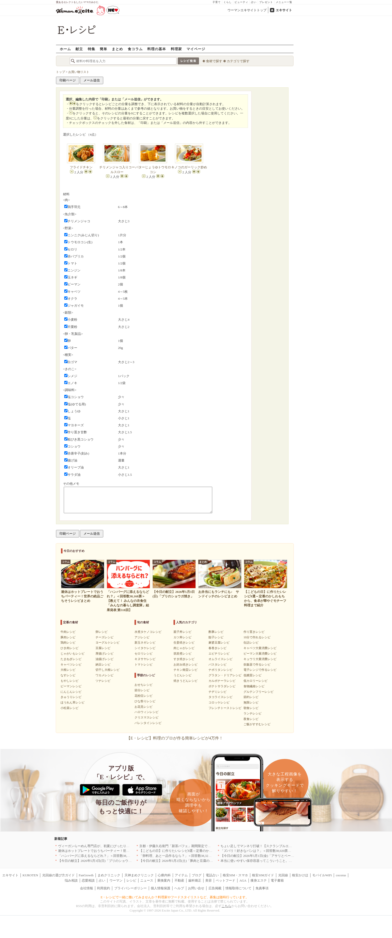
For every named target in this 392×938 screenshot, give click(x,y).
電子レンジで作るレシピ (260, 670)
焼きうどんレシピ (186, 681)
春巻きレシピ (217, 648)
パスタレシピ (217, 664)
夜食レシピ (251, 719)
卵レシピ (102, 632)
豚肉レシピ (68, 637)
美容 (208, 880)
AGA (243, 880)
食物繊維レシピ (254, 686)
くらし (228, 2)
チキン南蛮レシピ (186, 670)
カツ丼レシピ (183, 637)
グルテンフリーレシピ (259, 692)
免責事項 (262, 888)
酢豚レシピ (216, 632)
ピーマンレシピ (71, 686)
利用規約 (103, 888)
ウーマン (116, 880)
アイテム (181, 875)
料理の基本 (156, 48)
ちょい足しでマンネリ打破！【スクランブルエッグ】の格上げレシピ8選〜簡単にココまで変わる (291, 846)
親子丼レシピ (183, 632)
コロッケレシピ (219, 702)
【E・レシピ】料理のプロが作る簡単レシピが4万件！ (174, 738)
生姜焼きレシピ (184, 642)
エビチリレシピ (219, 653)
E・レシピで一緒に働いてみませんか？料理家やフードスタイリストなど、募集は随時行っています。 (175, 897)
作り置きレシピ (254, 632)
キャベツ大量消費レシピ (260, 648)
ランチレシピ (253, 713)
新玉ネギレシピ (145, 642)
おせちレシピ (143, 685)
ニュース (146, 880)
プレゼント (266, 2)
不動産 (179, 880)
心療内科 (164, 875)
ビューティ (241, 2)
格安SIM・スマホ (235, 875)
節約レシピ (251, 697)
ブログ (197, 875)
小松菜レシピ (69, 708)
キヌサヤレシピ (145, 659)
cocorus (341, 875)
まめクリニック (109, 875)
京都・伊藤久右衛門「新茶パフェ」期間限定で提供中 (178, 846)
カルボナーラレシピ (222, 681)
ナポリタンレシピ (220, 670)
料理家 (176, 48)
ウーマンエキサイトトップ (247, 10)
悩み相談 (71, 880)
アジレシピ (142, 637)
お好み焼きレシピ (186, 664)
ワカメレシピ (105, 675)
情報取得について (239, 888)
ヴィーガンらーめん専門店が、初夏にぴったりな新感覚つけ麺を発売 (108, 846)
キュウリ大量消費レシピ (260, 659)
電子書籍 (277, 880)
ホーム (65, 48)
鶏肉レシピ (68, 642)
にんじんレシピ (71, 692)
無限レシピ (251, 702)
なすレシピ (68, 675)
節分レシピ (142, 690)
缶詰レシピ (251, 642)
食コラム (135, 48)
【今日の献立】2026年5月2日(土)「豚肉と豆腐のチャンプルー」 (185, 861)
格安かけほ (300, 875)
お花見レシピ (143, 706)
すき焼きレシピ (184, 659)
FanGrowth (86, 875)
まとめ (117, 48)
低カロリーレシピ (256, 681)
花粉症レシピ (143, 696)
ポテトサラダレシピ (222, 686)
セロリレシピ (143, 653)
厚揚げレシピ (105, 653)
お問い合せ (196, 888)
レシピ (131, 880)
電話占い (212, 875)
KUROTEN (30, 875)
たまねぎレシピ (71, 659)
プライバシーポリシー (130, 888)
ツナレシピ (103, 681)
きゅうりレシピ (71, 697)
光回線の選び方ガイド (58, 875)
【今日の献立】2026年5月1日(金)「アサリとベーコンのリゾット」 (268, 856)
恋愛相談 (88, 880)
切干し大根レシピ (108, 670)
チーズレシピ (105, 637)
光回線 (283, 875)
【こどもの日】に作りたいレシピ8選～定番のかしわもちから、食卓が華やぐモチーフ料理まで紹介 (211, 851)
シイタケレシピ (145, 648)
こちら (226, 906)
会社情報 (86, 888)
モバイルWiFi (322, 875)
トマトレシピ (143, 664)
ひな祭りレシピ (145, 701)
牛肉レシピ (68, 632)
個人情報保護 (160, 888)
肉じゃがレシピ (184, 648)
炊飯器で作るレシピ (257, 664)
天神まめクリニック (139, 875)
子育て (216, 2)
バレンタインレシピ (148, 723)
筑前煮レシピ (183, 653)
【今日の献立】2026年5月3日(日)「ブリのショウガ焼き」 (100, 861)
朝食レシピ (251, 708)
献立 (79, 48)
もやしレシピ (69, 681)
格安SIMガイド (263, 875)
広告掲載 (215, 888)
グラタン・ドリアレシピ (225, 675)
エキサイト (284, 10)
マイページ (195, 48)
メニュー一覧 (284, 2)
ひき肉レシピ (69, 648)
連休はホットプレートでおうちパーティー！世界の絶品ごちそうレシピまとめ (115, 851)
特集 (91, 48)
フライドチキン (81, 167)
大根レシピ (68, 670)
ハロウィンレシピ (146, 712)
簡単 (103, 48)
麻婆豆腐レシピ (219, 642)
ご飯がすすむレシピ (257, 724)
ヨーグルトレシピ (108, 642)
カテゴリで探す (238, 61)
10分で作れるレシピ (257, 637)
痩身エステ (258, 880)
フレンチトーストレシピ (225, 708)
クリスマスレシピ (146, 717)
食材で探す (214, 61)
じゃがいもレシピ (72, 653)
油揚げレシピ (105, 659)
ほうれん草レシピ (72, 702)
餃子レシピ (216, 637)
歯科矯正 (194, 880)
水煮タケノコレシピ (148, 632)
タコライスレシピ (220, 697)
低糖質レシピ (253, 675)
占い (253, 2)
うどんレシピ (183, 675)
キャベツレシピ (71, 664)
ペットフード (225, 880)
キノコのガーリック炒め (189, 167)
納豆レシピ (103, 664)
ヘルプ (179, 888)
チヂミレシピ (217, 692)
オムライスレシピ (220, 659)
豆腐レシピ (103, 648)
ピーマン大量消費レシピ (260, 653)
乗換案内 (163, 880)
